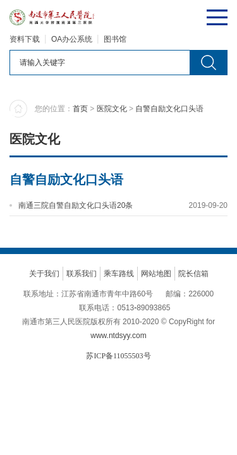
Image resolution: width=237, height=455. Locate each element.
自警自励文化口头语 (169, 108)
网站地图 (156, 273)
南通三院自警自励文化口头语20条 (75, 205)
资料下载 (24, 39)
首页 (80, 108)
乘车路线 (119, 273)
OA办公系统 (71, 39)
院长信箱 (193, 273)
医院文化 (112, 108)
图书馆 (115, 39)
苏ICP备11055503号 (118, 355)
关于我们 (44, 273)
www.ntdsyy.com (118, 335)
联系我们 (81, 273)
